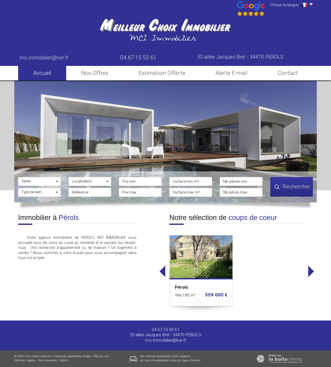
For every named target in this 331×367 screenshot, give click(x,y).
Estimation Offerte (162, 73)
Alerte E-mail (231, 73)
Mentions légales (25, 360)
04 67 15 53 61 (165, 329)
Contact (287, 73)
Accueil (42, 73)
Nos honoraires (47, 360)
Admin (64, 360)
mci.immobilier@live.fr (44, 58)
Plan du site (101, 356)
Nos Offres (94, 73)
